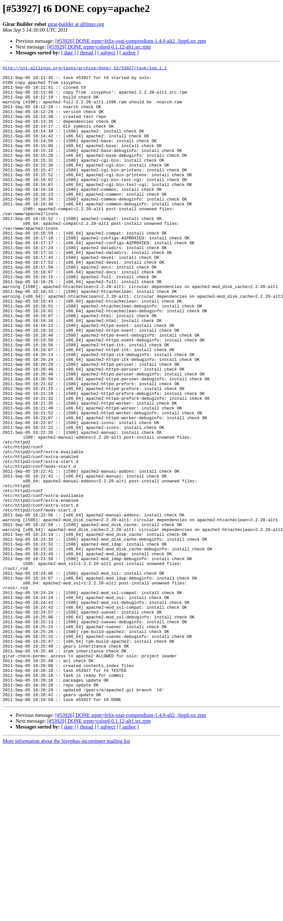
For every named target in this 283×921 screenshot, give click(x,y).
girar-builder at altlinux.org (76, 24)
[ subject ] (107, 52)
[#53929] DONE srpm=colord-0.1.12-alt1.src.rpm (99, 47)
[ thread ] (86, 52)
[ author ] (129, 52)
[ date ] (68, 52)
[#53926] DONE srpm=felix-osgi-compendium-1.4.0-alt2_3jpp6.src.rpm (130, 41)
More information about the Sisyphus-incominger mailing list (66, 868)
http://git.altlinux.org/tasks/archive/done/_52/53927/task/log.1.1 (85, 69)
